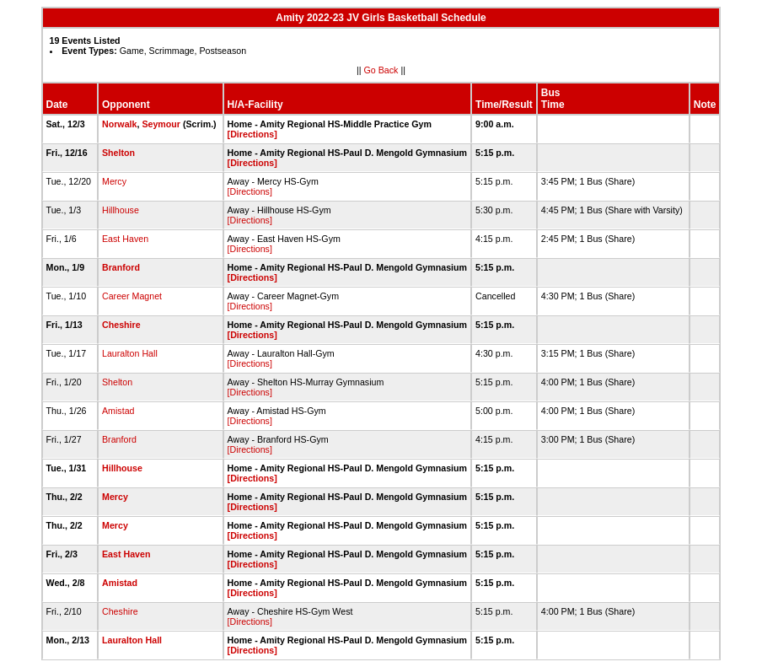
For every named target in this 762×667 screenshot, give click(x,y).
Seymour (161, 124)
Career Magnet (132, 296)
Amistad (118, 411)
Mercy (114, 181)
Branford (121, 267)
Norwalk (119, 124)
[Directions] (252, 134)
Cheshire (121, 325)
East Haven (125, 239)
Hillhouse (120, 210)
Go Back (381, 70)
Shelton (118, 153)
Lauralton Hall (130, 353)
